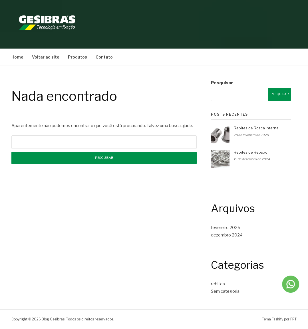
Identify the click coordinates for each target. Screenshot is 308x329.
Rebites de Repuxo (250, 152)
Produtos (77, 57)
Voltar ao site (45, 57)
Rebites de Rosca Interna (256, 128)
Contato (104, 57)
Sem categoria (225, 291)
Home (17, 57)
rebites (218, 283)
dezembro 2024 (227, 235)
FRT (293, 319)
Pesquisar (222, 82)
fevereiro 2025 (225, 227)
